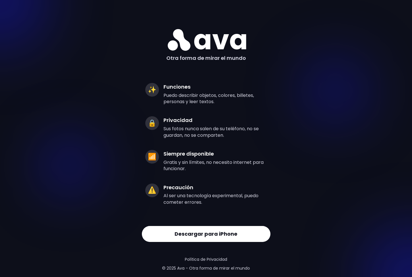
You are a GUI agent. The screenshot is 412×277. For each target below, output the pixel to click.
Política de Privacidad (206, 259)
